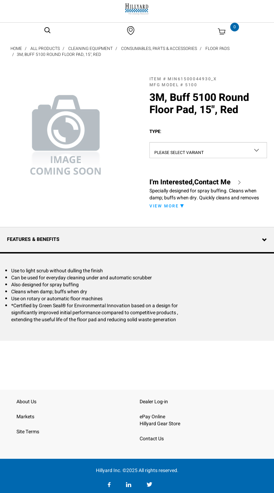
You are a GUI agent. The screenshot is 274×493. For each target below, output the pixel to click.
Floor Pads (217, 48)
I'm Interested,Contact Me (190, 182)
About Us (26, 401)
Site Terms (27, 431)
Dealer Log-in (154, 401)
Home (16, 48)
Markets (25, 416)
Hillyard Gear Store (160, 423)
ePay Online (152, 416)
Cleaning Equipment (90, 48)
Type (155, 131)
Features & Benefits (33, 239)
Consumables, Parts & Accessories (159, 48)
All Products (45, 48)
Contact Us (152, 438)
